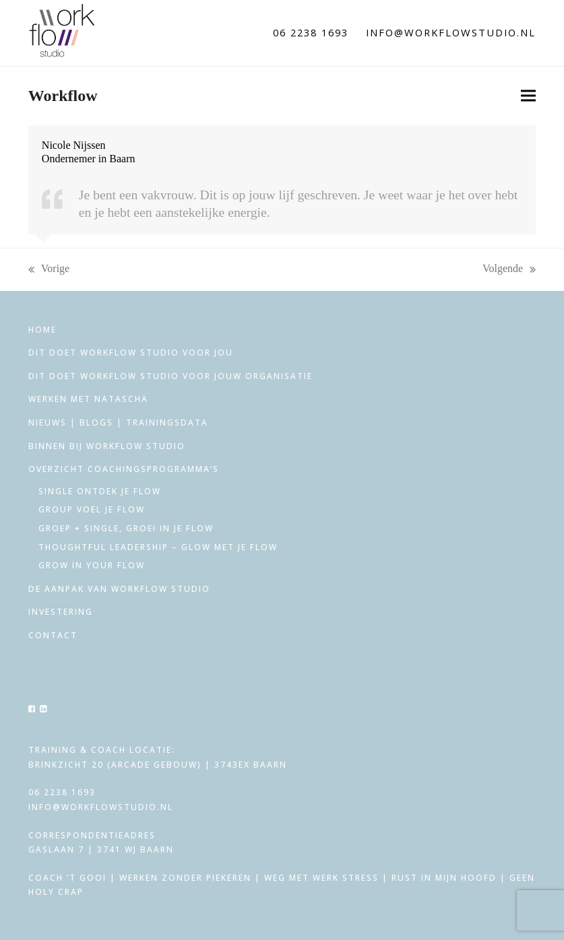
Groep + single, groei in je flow (126, 528)
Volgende (509, 269)
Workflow (63, 95)
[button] (528, 96)
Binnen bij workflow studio (106, 446)
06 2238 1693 (310, 32)
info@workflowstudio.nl (451, 32)
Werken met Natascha (88, 399)
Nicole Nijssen (74, 145)
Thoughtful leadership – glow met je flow (158, 547)
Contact (52, 635)
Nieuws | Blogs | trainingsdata (118, 422)
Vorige (48, 269)
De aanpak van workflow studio (119, 589)
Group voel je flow (91, 509)
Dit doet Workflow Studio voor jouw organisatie (170, 376)
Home (42, 329)
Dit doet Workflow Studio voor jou (130, 352)
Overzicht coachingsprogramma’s (123, 469)
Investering (60, 611)
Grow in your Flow (91, 565)
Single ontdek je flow (99, 491)
